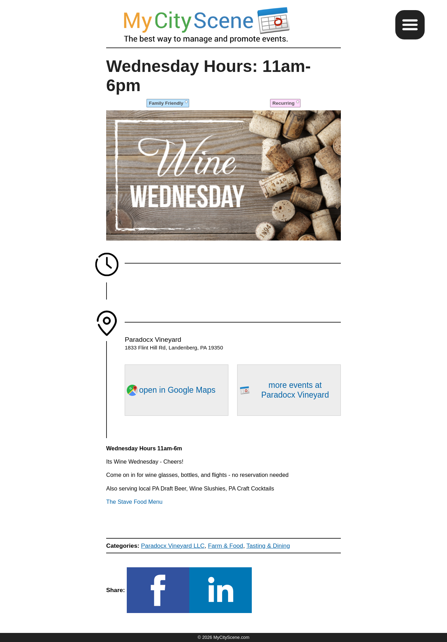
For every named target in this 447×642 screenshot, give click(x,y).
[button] (410, 24)
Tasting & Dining (268, 545)
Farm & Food (225, 545)
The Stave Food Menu (134, 502)
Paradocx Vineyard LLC (173, 545)
